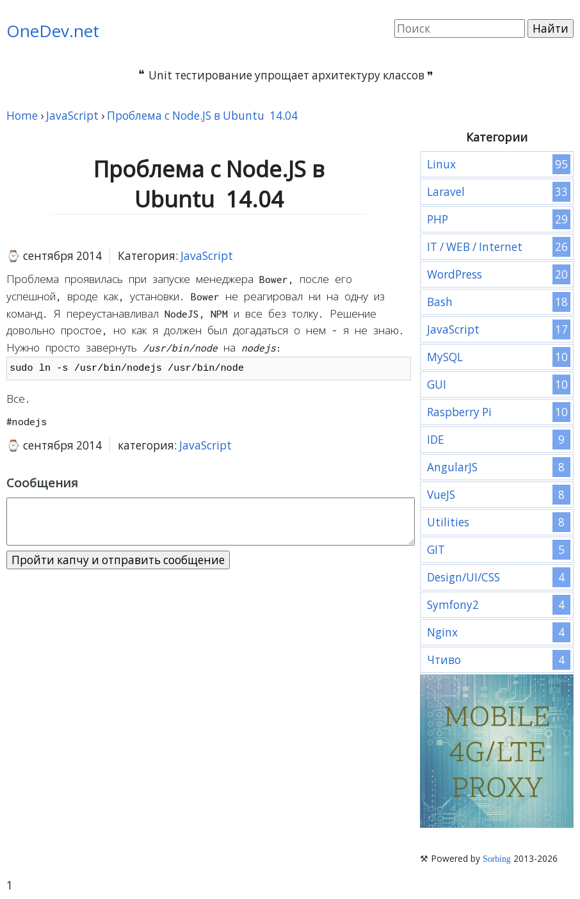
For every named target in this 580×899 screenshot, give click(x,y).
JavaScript (207, 255)
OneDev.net (52, 30)
